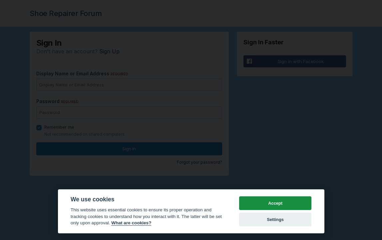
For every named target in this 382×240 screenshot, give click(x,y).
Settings (275, 219)
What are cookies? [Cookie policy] (131, 222)
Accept (275, 203)
